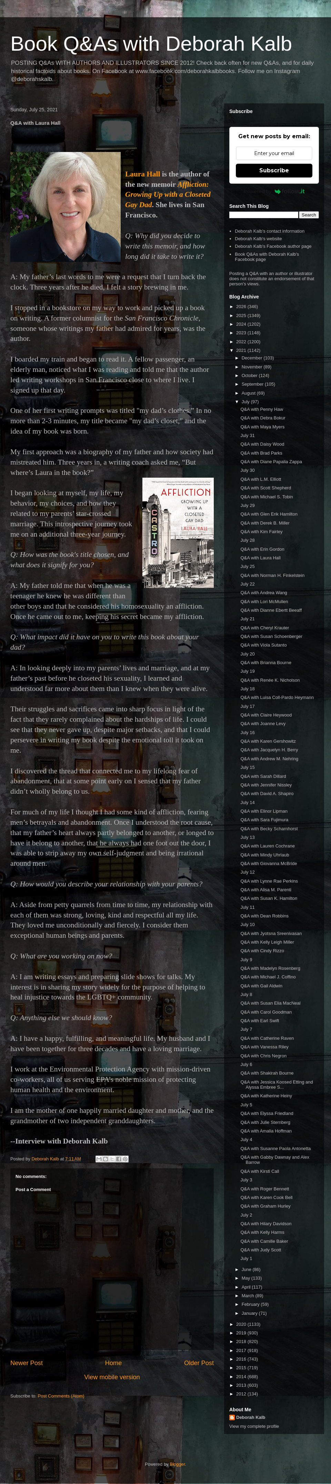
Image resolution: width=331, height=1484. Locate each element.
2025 (242, 315)
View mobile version (112, 1377)
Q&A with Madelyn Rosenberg (270, 968)
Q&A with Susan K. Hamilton (268, 898)
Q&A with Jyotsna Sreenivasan (271, 933)
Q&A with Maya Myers (262, 426)
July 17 (247, 706)
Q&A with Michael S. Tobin (266, 496)
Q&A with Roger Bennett (264, 1188)
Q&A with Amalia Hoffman (266, 1131)
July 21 (247, 618)
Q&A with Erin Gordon (262, 549)
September (253, 384)
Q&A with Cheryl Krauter (264, 627)
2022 (242, 341)
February (251, 1304)
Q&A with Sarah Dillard (263, 776)
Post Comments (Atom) (61, 1396)
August (249, 393)
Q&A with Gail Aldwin (261, 985)
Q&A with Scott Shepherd (265, 487)
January (250, 1313)
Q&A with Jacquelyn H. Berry (269, 749)
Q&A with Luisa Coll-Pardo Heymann (276, 697)
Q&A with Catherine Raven (267, 1038)
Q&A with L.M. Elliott (260, 479)
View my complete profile (254, 1426)
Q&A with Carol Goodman (266, 1012)
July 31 (247, 435)
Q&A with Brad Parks (261, 453)
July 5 (246, 1104)
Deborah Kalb (250, 1417)
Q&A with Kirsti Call (259, 1171)
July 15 (247, 767)
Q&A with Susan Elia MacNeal (270, 1003)
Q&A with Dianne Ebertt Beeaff (271, 610)
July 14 (247, 802)
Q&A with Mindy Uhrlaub (264, 854)
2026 (242, 306)
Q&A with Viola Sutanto (263, 645)
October (250, 375)
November (253, 366)
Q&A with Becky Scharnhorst (269, 828)
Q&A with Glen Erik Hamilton (268, 514)
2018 (242, 1341)
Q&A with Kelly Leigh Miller (267, 942)
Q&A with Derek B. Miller (264, 523)
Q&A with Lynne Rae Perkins (269, 881)
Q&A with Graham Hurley (265, 1206)
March (248, 1295)
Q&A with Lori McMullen (264, 601)
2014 (242, 1376)
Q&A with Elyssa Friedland (266, 1113)
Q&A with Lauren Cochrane (267, 845)
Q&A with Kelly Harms (262, 1232)
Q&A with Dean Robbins (264, 915)
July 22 (247, 584)
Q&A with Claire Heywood (266, 715)
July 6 (246, 1064)
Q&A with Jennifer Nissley (266, 784)
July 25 (247, 566)
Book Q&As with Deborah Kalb (151, 43)
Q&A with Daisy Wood (262, 444)
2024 (242, 324)
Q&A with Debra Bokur (262, 417)
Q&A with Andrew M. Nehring (269, 758)
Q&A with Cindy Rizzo (262, 950)
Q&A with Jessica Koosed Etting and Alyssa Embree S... (276, 1084)
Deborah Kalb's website (258, 238)
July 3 (246, 1179)
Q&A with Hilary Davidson (265, 1223)
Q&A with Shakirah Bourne (266, 1073)
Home (113, 1363)
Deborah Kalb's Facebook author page (273, 246)
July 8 (246, 994)
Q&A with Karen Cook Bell (266, 1197)
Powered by (274, 191)
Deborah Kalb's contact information (269, 231)
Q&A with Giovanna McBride (268, 863)
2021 (242, 350)
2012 (242, 1393)
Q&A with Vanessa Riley (264, 1046)
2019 (242, 1332)
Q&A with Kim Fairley (261, 531)
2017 (242, 1350)
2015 (242, 1367)
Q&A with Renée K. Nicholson (270, 680)
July (246, 401)
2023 (242, 332)
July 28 (247, 540)
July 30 (247, 470)
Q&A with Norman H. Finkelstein (272, 575)
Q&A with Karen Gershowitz (267, 741)
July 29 (247, 505)
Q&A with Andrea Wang (263, 592)
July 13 (247, 837)
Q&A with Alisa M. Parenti (265, 889)
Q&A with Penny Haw (261, 409)
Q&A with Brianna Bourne (265, 662)
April (247, 1287)
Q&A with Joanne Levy (262, 723)
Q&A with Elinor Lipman (264, 811)
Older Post (199, 1363)
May (246, 1278)
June (247, 1269)
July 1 (246, 1258)
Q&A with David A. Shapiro (266, 793)
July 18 (247, 688)
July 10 (247, 924)
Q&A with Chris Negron (263, 1055)
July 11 (247, 907)
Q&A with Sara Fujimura (264, 819)
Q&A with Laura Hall (260, 557)
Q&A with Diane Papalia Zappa (271, 461)
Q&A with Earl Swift (259, 1020)
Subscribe (274, 170)
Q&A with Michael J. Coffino (267, 976)
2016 (242, 1359)
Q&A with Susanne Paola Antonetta (275, 1148)
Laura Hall (142, 174)
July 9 (246, 959)
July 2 (246, 1215)
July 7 (246, 1029)
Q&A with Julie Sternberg (265, 1122)
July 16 (247, 732)
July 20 (247, 654)
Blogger (177, 1464)
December (253, 357)
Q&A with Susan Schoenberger (271, 636)
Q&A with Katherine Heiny (266, 1095)
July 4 (246, 1139)
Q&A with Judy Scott (260, 1249)
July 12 (247, 872)
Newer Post (26, 1363)
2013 (242, 1385)
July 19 (247, 671)
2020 (242, 1324)
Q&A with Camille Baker (264, 1241)
